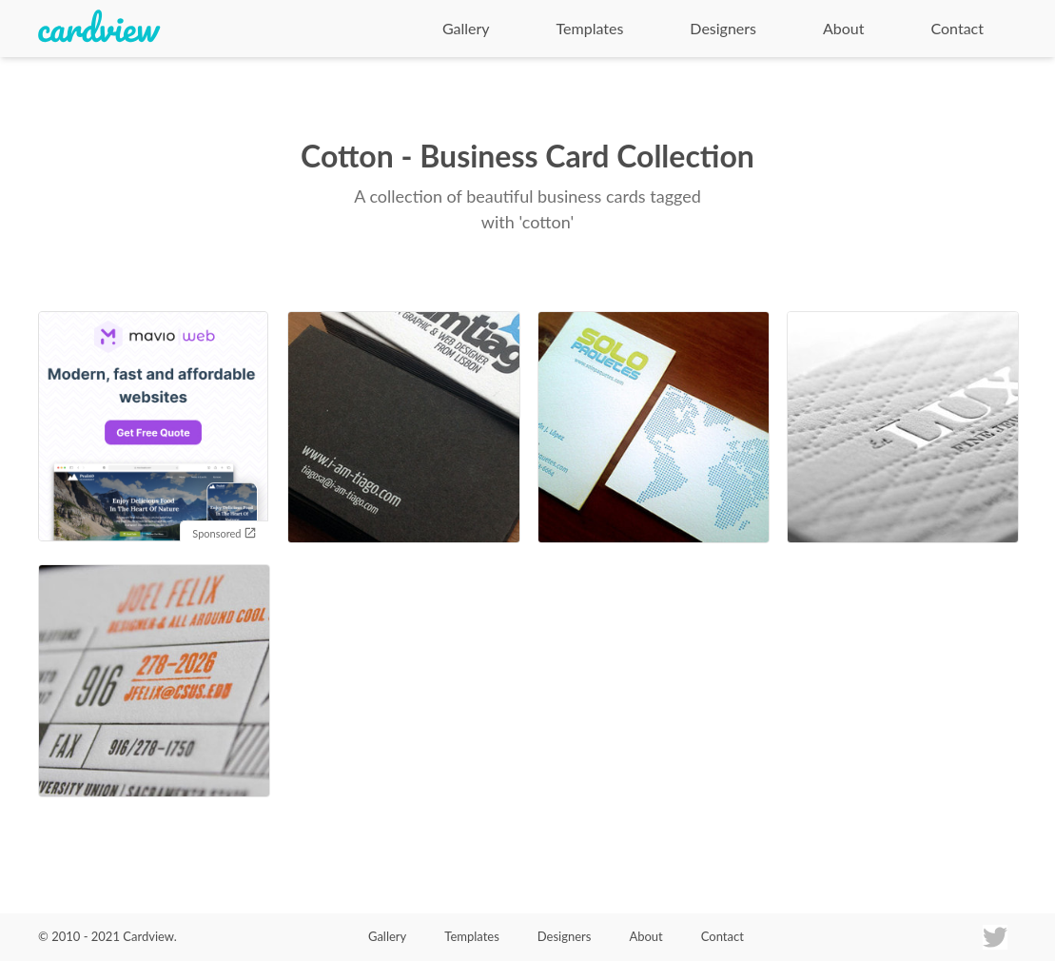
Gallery (466, 28)
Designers (723, 28)
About (844, 28)
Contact (957, 28)
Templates (590, 28)
